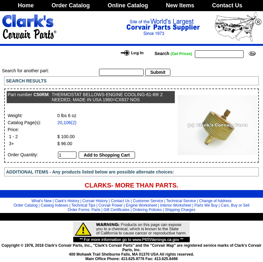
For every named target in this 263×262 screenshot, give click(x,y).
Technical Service (181, 201)
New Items (180, 5)
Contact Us (227, 5)
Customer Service (148, 201)
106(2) (69, 122)
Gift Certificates (116, 210)
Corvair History (95, 201)
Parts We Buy (205, 205)
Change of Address (215, 201)
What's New (42, 201)
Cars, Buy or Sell (235, 205)
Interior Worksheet (175, 205)
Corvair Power (110, 205)
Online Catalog (128, 5)
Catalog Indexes (54, 205)
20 (59, 122)
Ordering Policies (147, 210)
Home (26, 5)
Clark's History (67, 201)
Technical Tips (83, 205)
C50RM (40, 94)
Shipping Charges (180, 210)
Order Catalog (71, 5)
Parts (95, 210)
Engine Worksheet (141, 205)
